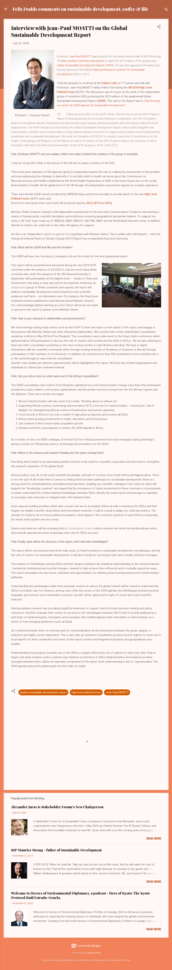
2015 (96, 203)
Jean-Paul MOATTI (80, 56)
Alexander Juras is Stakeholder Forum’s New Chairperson (57, 807)
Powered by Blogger (86, 945)
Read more (153, 838)
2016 (108, 203)
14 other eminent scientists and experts (80, 61)
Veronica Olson (94, 953)
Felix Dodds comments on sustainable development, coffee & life (80, 9)
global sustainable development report (43, 692)
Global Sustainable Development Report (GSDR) (85, 65)
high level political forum (86, 692)
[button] (159, 27)
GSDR (101, 101)
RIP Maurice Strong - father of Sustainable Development (56, 850)
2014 (89, 203)
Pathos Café (109, 83)
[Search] (166, 10)
